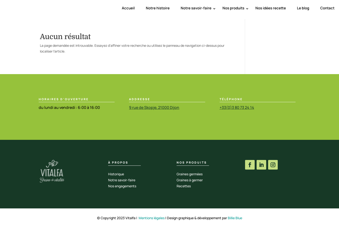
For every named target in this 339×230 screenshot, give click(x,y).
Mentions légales (152, 220)
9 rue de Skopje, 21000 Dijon (154, 109)
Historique (116, 176)
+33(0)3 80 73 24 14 (237, 109)
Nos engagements (122, 188)
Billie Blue (235, 220)
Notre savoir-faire (196, 10)
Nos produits (233, 10)
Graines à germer (190, 182)
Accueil (128, 10)
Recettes (184, 188)
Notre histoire (158, 10)
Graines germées (190, 176)
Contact (327, 10)
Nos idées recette (270, 10)
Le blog (303, 10)
